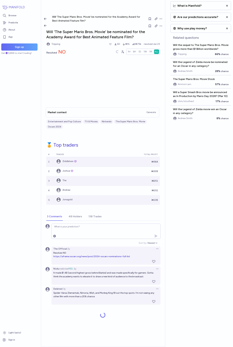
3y (64, 288)
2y (68, 248)
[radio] (129, 51)
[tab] (54, 217)
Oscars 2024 (54, 126)
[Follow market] (150, 26)
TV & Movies (91, 121)
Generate (151, 112)
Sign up (19, 46)
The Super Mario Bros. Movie (130, 121)
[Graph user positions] (122, 51)
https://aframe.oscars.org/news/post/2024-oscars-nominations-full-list (91, 256)
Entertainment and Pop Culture (64, 121)
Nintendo (107, 121)
